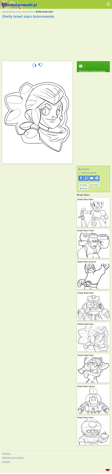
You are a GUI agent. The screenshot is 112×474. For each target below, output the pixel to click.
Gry (19, 12)
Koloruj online (88, 172)
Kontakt (6, 462)
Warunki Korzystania (12, 457)
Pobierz (85, 169)
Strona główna (8, 12)
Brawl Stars (28, 12)
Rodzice (6, 453)
